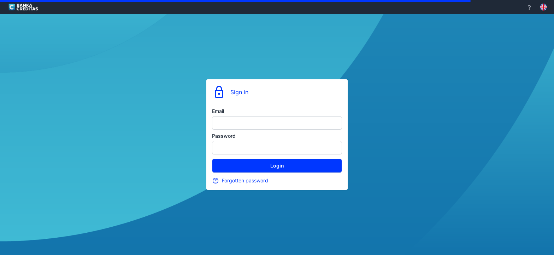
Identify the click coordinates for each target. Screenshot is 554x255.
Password (224, 136)
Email (218, 111)
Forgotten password (245, 180)
